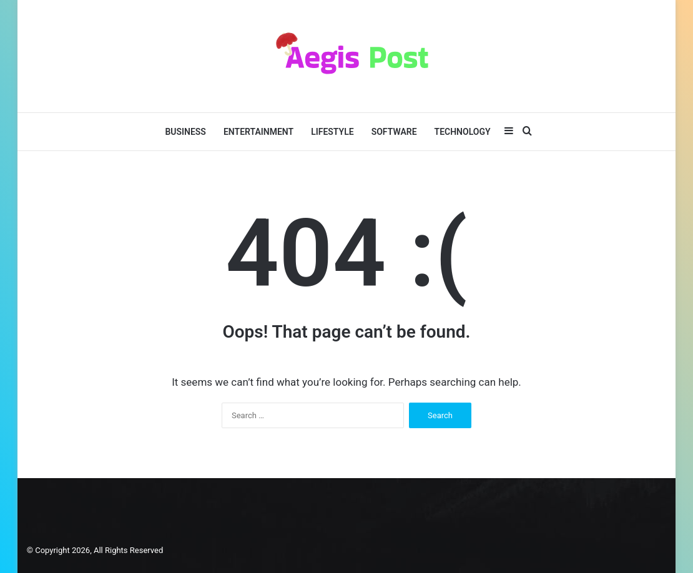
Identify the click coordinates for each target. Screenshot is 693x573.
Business (185, 132)
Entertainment (258, 132)
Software (394, 132)
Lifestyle (332, 132)
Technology (463, 132)
